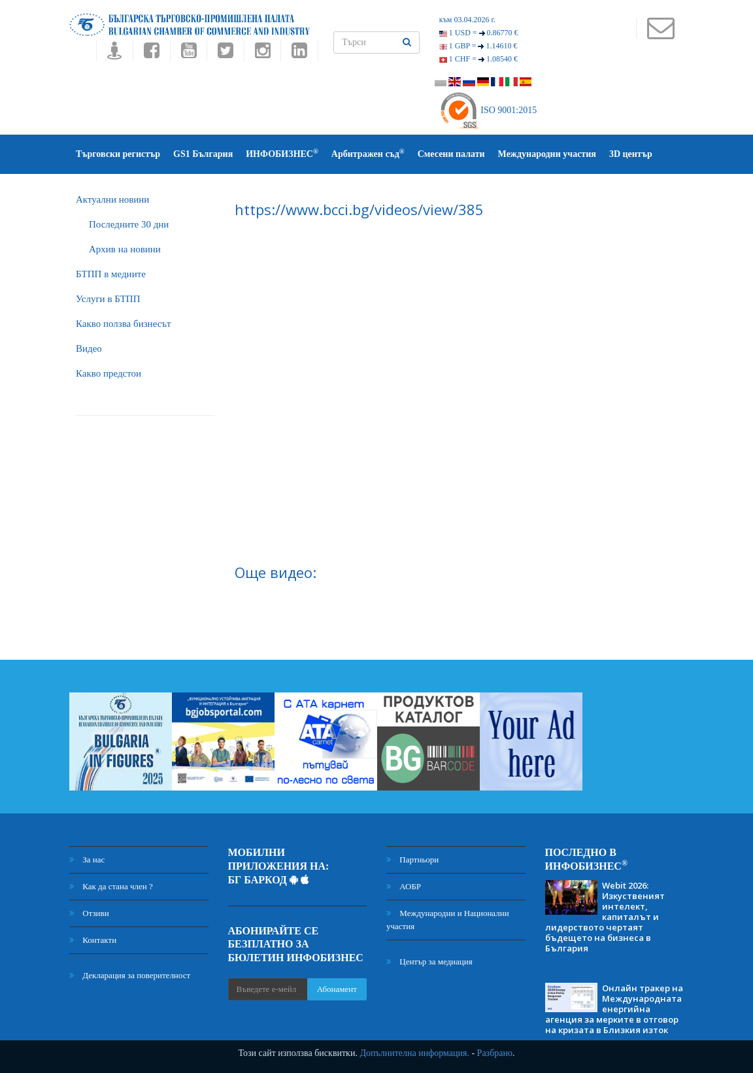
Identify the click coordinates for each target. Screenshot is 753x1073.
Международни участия (547, 154)
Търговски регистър (118, 154)
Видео (89, 348)
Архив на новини (125, 249)
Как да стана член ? (111, 886)
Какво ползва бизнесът (123, 323)
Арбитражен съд (368, 153)
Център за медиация (429, 961)
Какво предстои (108, 373)
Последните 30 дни (129, 224)
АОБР (403, 886)
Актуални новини (112, 199)
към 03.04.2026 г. (467, 19)
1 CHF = (478, 58)
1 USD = (478, 32)
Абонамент (337, 989)
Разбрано (494, 1053)
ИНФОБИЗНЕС (282, 153)
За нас (87, 859)
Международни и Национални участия (447, 919)
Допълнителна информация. (414, 1053)
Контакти (92, 940)
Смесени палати (451, 154)
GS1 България (203, 154)
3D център (630, 154)
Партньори (412, 859)
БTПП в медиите (111, 274)
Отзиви (89, 913)
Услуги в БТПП (108, 299)
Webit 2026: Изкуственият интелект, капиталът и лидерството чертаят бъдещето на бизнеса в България (605, 916)
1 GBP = (478, 45)
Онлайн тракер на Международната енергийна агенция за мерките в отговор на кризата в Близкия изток (614, 1009)
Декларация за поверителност (129, 975)
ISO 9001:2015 (488, 110)
